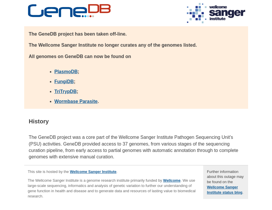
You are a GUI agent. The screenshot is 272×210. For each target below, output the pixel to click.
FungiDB (64, 81)
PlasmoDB (66, 71)
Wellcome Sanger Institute (93, 171)
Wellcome (172, 180)
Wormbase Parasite (76, 101)
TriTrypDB (66, 91)
